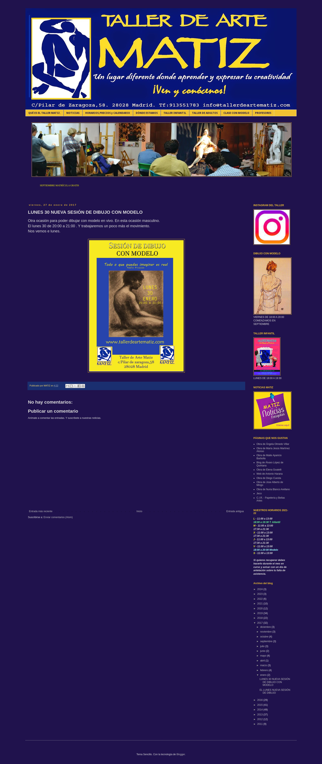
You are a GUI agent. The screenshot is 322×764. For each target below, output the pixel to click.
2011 (260, 724)
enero (263, 675)
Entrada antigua (235, 511)
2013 (260, 714)
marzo (264, 665)
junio (263, 651)
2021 (260, 603)
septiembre (266, 641)
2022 (260, 598)
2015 (260, 704)
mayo (263, 655)
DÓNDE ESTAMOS (147, 112)
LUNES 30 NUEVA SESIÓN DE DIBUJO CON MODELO (275, 682)
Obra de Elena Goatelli (268, 469)
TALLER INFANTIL (174, 112)
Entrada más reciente (40, 511)
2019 (260, 613)
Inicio (139, 511)
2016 (260, 700)
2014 (260, 709)
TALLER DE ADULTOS (205, 112)
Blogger (180, 754)
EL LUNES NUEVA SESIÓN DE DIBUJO (275, 691)
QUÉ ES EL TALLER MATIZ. (44, 112)
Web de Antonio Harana (269, 473)
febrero (264, 670)
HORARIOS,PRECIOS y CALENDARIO (107, 112)
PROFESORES (263, 112)
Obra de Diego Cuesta (268, 478)
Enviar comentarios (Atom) (58, 517)
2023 (260, 594)
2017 (260, 622)
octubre (264, 636)
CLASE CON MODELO (236, 112)
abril (263, 660)
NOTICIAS (72, 112)
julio (262, 646)
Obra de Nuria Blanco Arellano (273, 489)
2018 (260, 618)
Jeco (259, 493)
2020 (260, 608)
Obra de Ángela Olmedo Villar (272, 444)
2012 (260, 719)
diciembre (265, 627)
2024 (260, 589)
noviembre (266, 631)
